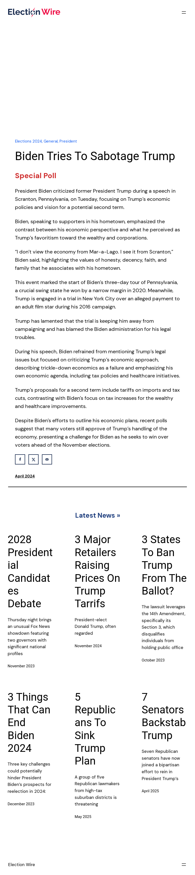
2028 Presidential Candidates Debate (30, 571)
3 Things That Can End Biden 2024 (29, 723)
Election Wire (21, 864)
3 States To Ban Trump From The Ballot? (164, 565)
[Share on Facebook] (20, 459)
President (68, 141)
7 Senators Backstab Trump (164, 716)
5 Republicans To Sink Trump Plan (95, 729)
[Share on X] (33, 459)
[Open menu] (184, 12)
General (51, 141)
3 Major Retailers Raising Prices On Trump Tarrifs (97, 571)
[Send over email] (47, 459)
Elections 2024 (28, 141)
